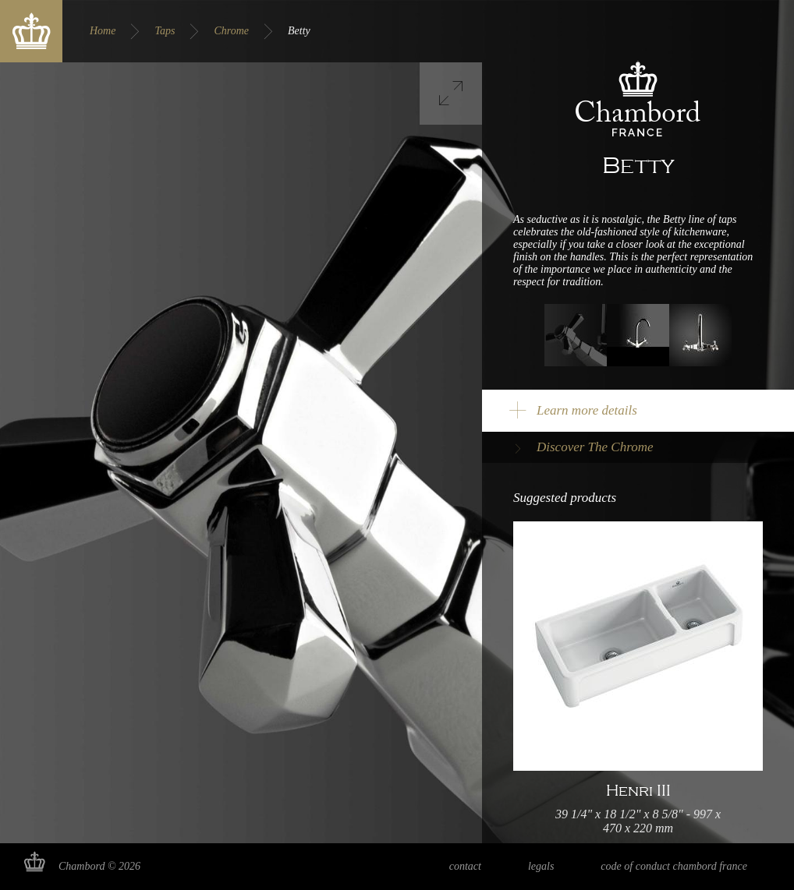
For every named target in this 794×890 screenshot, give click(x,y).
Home (102, 31)
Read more (638, 681)
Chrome (231, 31)
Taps (164, 31)
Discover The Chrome (595, 447)
